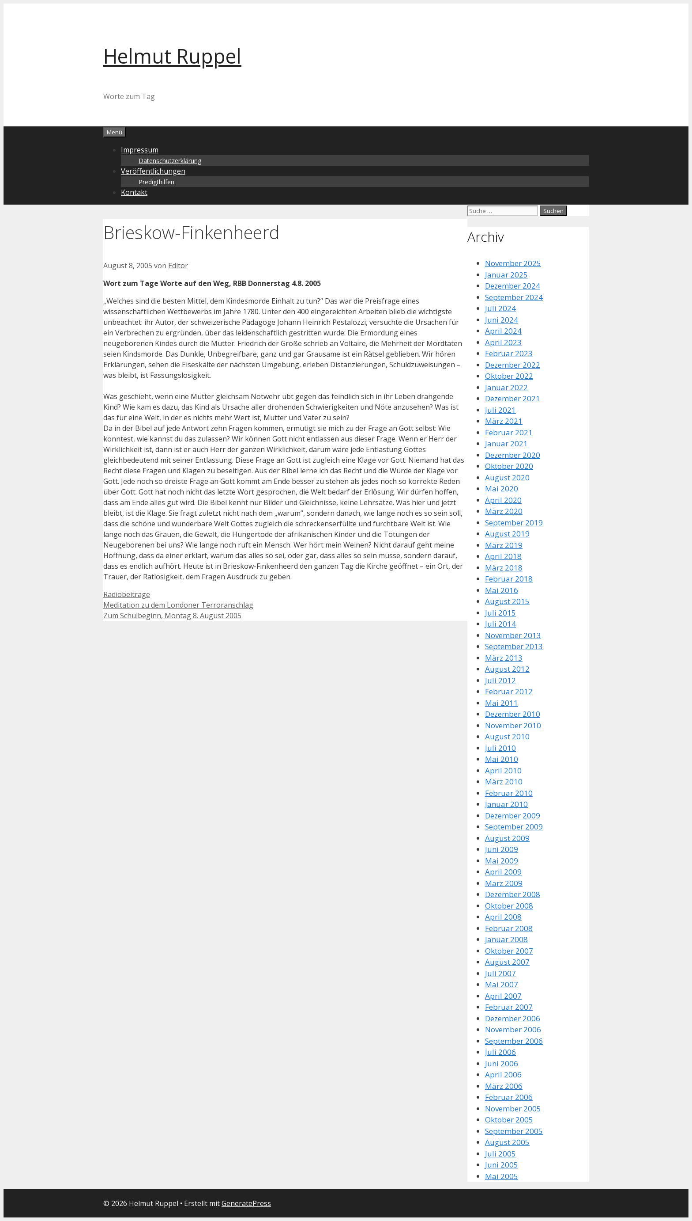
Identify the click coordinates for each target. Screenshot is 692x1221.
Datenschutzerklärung (170, 160)
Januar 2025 (506, 275)
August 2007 (507, 962)
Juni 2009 (501, 849)
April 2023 (503, 342)
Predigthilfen (156, 182)
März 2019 (504, 545)
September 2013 (514, 646)
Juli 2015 (500, 613)
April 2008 (503, 917)
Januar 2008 (506, 939)
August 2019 (507, 534)
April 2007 (503, 996)
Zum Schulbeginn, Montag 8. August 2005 (172, 615)
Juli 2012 (500, 680)
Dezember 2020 (512, 455)
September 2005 (514, 1131)
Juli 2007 (500, 973)
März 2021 (504, 421)
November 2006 (513, 1029)
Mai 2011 (501, 703)
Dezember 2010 (512, 714)
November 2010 (513, 725)
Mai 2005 (501, 1176)
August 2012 (507, 669)
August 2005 (507, 1142)
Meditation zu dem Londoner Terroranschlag (178, 605)
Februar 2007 (509, 1007)
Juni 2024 (501, 320)
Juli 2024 (500, 308)
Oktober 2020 (509, 466)
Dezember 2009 (512, 815)
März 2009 (504, 883)
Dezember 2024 (512, 286)
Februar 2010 (509, 793)
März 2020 (504, 511)
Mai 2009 (501, 861)
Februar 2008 (509, 928)
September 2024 (514, 297)
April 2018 (503, 556)
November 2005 (513, 1108)
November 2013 (513, 635)
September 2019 (514, 522)
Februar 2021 (509, 432)
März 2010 (504, 781)
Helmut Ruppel (172, 55)
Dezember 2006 (512, 1018)
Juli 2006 (500, 1052)
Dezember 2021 (512, 398)
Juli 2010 (500, 748)
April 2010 (503, 770)
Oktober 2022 (509, 376)
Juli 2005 (500, 1154)
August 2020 (507, 477)
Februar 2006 (509, 1097)
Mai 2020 (501, 488)
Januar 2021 (506, 443)
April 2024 (503, 331)
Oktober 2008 (509, 906)
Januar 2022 (506, 387)
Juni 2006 (501, 1063)
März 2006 (504, 1086)
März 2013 (504, 658)
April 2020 (503, 500)
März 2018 (504, 568)
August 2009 (507, 838)
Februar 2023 (509, 353)
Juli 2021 (500, 410)
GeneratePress (246, 1203)
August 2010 (507, 736)
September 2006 (514, 1041)
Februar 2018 (509, 579)
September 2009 (514, 827)
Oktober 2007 (509, 951)
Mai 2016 (501, 590)
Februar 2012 (509, 691)
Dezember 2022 (512, 365)
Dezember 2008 (512, 894)
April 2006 (503, 1074)
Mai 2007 (501, 984)
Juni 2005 (501, 1165)
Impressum (139, 150)
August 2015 (507, 601)
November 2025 (513, 263)
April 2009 (503, 872)
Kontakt (134, 192)
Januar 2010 (506, 804)
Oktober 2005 (509, 1119)
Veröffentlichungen (153, 171)
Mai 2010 (501, 759)
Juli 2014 (500, 624)
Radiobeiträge (126, 594)
